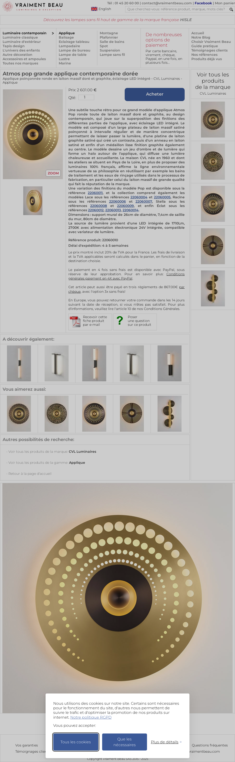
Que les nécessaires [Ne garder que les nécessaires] (124, 742)
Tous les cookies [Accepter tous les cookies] (75, 742)
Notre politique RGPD (91, 717)
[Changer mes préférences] (164, 742)
